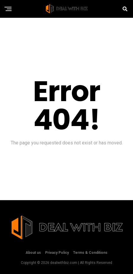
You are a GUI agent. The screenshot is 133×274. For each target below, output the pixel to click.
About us (33, 253)
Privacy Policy (57, 253)
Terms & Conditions (90, 253)
